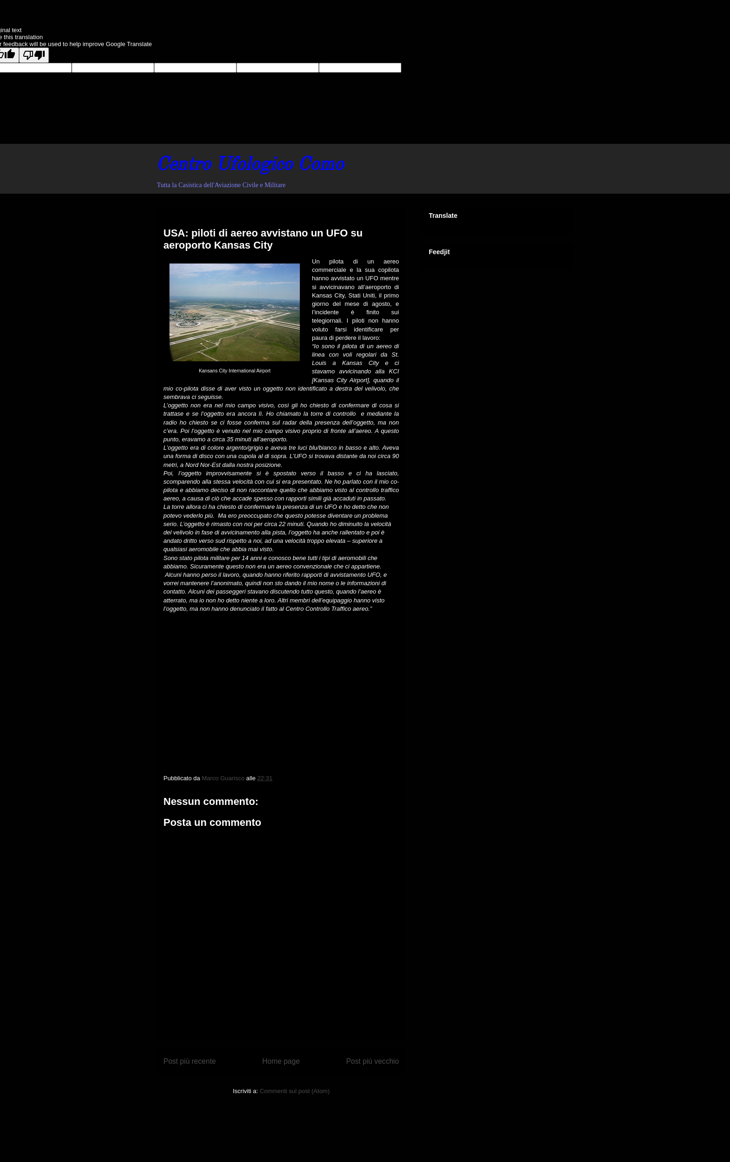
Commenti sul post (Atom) (295, 1091)
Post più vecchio (372, 1061)
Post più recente (189, 1061)
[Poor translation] (34, 55)
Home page (281, 1061)
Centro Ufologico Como (250, 165)
